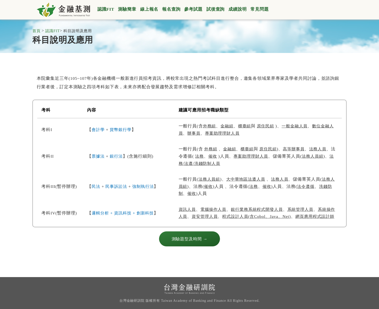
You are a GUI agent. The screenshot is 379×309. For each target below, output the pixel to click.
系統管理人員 (306, 209)
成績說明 (237, 9)
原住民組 (268, 126)
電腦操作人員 (215, 209)
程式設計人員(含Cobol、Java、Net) (268, 216)
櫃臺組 (246, 126)
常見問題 (259, 9)
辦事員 (199, 133)
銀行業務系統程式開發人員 (260, 209)
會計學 (98, 129)
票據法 (98, 156)
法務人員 (322, 149)
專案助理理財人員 (229, 133)
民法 (96, 186)
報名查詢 (171, 9)
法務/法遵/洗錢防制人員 (213, 163)
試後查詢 (215, 9)
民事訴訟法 (117, 186)
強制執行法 (145, 186)
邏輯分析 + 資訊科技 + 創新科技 (124, 216)
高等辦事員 (297, 149)
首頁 (36, 31)
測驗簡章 (127, 9)
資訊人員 (188, 209)
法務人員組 (209, 179)
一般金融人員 (298, 126)
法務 (204, 156)
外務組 (210, 126)
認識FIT (105, 9)
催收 (218, 156)
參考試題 (193, 9)
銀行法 (117, 156)
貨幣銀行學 (121, 129)
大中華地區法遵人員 (248, 179)
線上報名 (149, 9)
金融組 (228, 126)
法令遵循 (313, 186)
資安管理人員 (215, 216)
